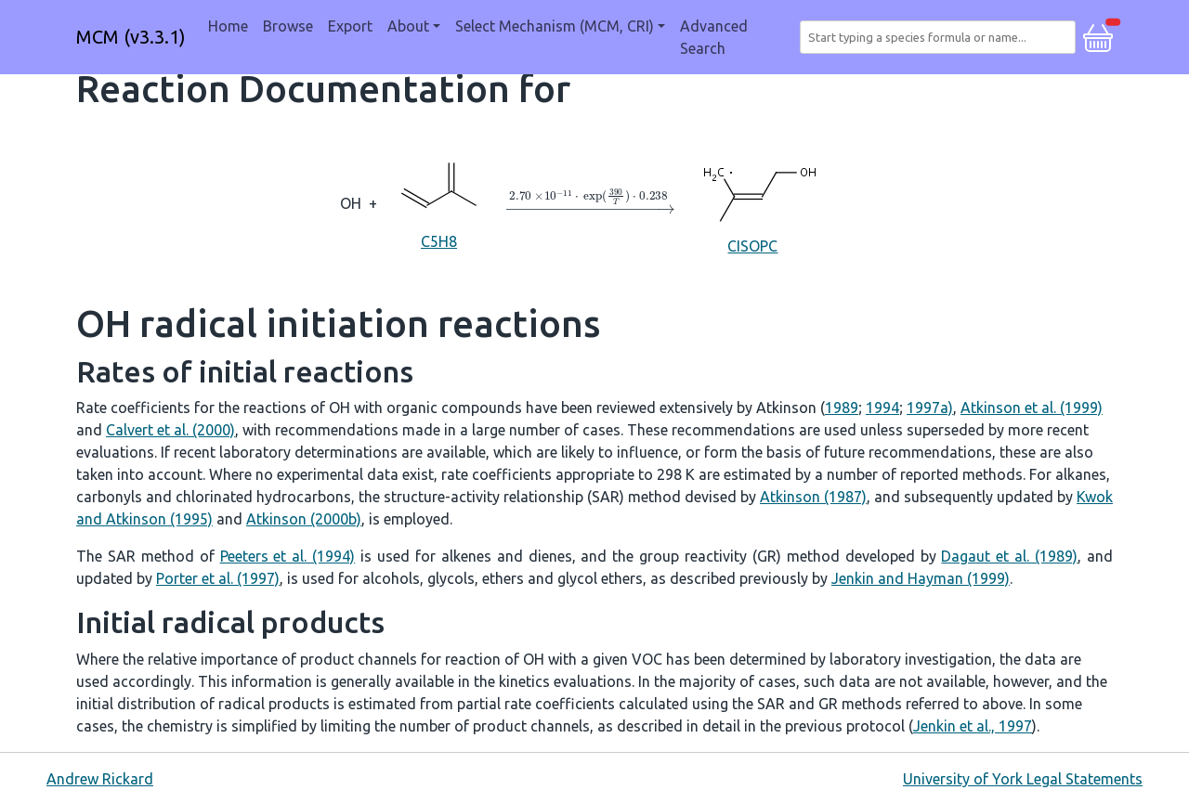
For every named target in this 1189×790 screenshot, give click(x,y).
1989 (841, 407)
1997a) (930, 407)
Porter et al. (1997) (218, 578)
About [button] (408, 26)
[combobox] (941, 37)
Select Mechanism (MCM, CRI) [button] (554, 26)
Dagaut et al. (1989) (1009, 556)
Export (350, 26)
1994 (882, 407)
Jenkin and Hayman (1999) (920, 578)
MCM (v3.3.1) (131, 36)
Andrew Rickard (99, 779)
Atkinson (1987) (813, 496)
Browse (288, 26)
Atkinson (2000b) (303, 519)
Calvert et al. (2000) (170, 429)
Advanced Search (714, 37)
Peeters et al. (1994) (288, 556)
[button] (1098, 35)
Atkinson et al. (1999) (1031, 407)
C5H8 (439, 202)
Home (228, 26)
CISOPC (752, 201)
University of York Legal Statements (1023, 779)
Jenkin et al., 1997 (972, 726)
